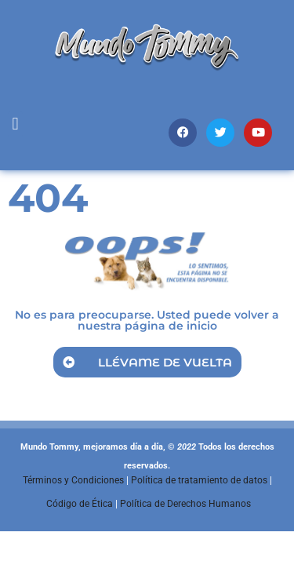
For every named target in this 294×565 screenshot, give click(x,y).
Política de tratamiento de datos (199, 480)
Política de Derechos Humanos (185, 503)
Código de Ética (79, 503)
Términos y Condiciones (73, 480)
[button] (15, 124)
